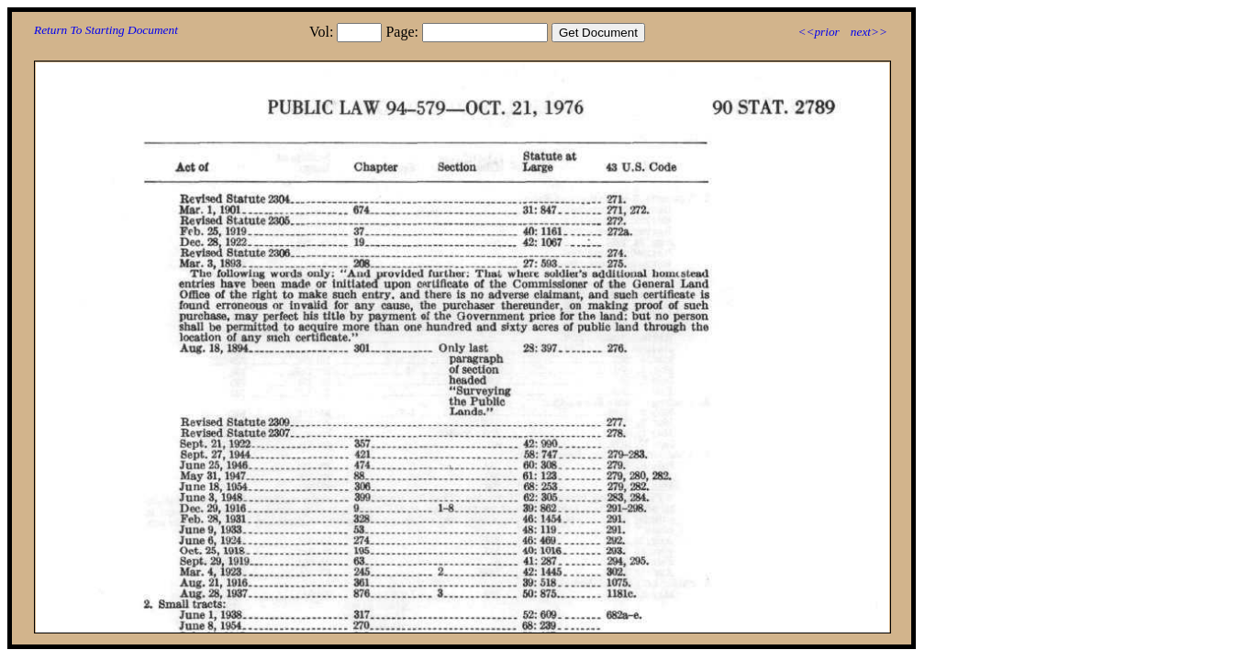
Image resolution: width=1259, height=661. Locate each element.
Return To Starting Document (106, 30)
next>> (869, 32)
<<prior (818, 32)
